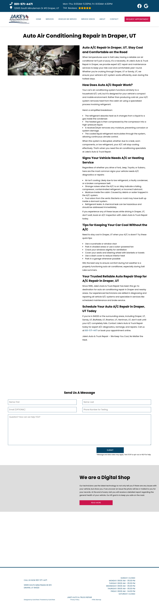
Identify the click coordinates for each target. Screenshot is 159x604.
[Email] (42, 409)
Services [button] (50, 19)
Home (38, 19)
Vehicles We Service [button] (67, 19)
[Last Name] (116, 402)
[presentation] (51, 451)
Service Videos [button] (88, 19)
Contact (114, 19)
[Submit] (110, 450)
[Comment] (79, 429)
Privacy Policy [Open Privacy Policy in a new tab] (74, 600)
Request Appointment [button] (137, 19)
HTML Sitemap (96, 600)
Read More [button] (96, 502)
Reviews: (77, 8)
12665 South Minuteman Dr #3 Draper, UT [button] (34, 8)
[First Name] (42, 402)
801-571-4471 (91, 330)
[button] (139, 6)
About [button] (102, 19)
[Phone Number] (116, 409)
